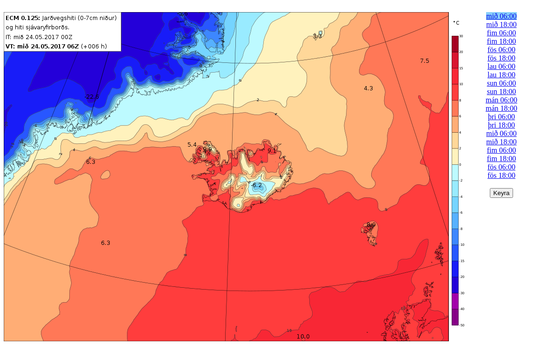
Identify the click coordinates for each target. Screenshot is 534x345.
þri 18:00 (501, 125)
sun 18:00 (501, 91)
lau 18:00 (501, 75)
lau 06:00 (501, 66)
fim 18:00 (501, 41)
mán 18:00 (501, 108)
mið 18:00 (501, 24)
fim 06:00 (501, 33)
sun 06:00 (501, 83)
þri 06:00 (501, 117)
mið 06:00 (501, 16)
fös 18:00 (501, 58)
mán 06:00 (501, 100)
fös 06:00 (501, 50)
